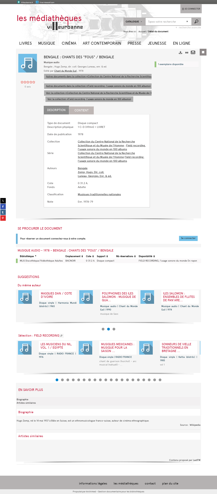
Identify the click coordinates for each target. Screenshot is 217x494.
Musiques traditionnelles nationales (99, 194)
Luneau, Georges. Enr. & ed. (95, 176)
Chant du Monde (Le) (65, 70)
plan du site (170, 483)
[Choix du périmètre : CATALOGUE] (134, 21)
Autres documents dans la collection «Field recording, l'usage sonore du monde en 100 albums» (98, 86)
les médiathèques (126, 483)
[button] (25, 43)
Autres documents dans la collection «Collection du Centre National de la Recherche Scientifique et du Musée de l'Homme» (114, 76)
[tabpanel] (96, 162)
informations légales (93, 483)
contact (150, 483)
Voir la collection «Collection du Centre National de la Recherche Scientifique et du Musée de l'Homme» (103, 93)
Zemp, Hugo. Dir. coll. (91, 172)
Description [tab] (56, 110)
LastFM (196, 460)
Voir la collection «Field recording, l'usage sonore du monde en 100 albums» (89, 99)
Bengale (82, 168)
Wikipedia (195, 425)
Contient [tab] (81, 110)
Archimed (91, 491)
